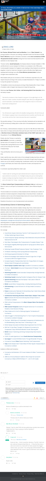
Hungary (3, 163)
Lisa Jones (9, 457)
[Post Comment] (40, 383)
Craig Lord (8, 47)
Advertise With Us (39, 474)
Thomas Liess (10, 403)
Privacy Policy (30, 474)
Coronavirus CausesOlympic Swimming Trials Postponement (22, 341)
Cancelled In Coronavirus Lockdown (24, 265)
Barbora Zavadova (15, 412)
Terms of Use (16, 393)
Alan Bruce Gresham (12, 424)
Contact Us (15, 474)
